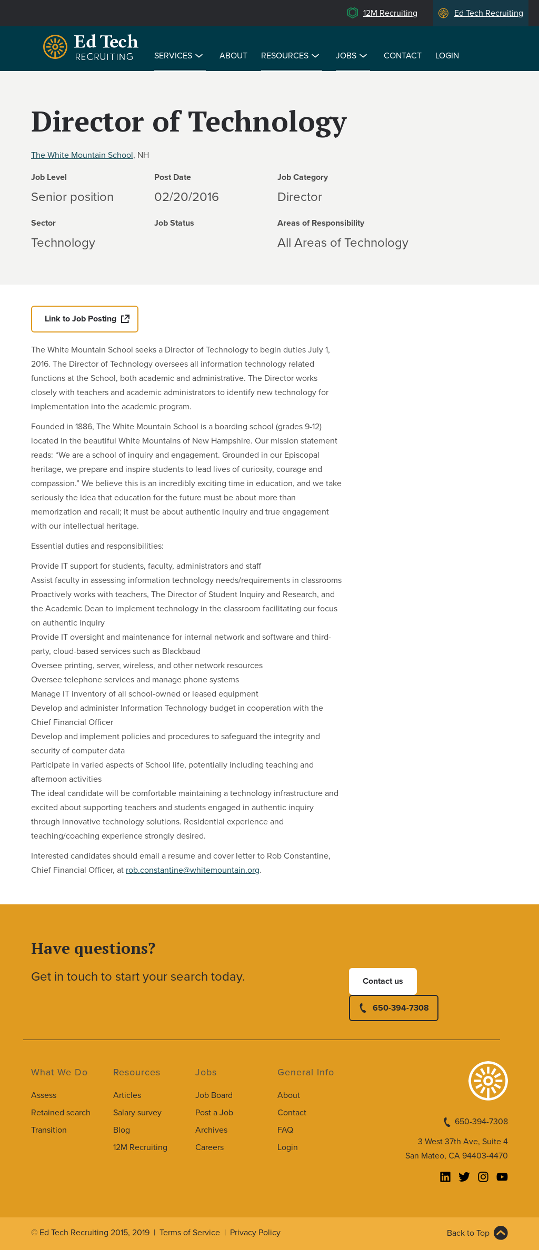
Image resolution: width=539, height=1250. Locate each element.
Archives (211, 1130)
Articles (127, 1095)
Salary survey (137, 1112)
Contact (403, 56)
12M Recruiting (390, 13)
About (233, 56)
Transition (49, 1130)
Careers (209, 1147)
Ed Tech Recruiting (488, 13)
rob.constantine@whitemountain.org (192, 870)
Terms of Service (189, 1232)
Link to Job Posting (80, 319)
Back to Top (468, 1233)
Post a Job (214, 1112)
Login (447, 56)
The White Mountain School (82, 155)
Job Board (214, 1095)
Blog (121, 1130)
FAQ (285, 1130)
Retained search (61, 1112)
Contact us (383, 981)
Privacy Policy (255, 1232)
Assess (43, 1095)
